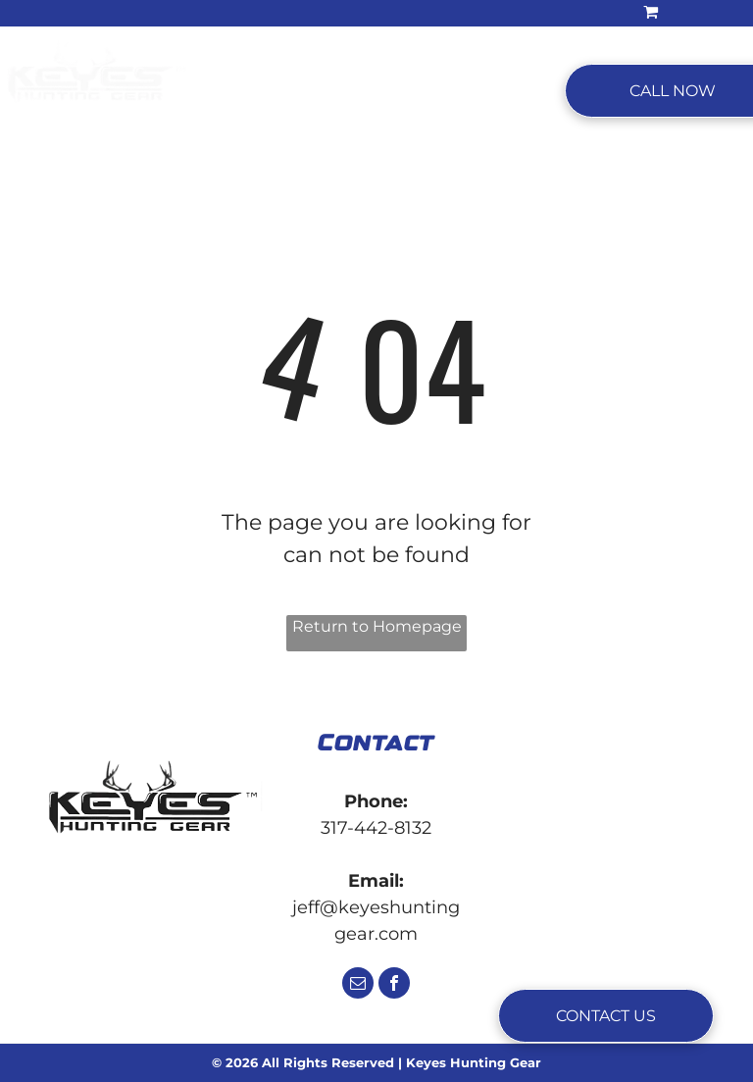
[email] (358, 985)
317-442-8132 (376, 828)
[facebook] (394, 985)
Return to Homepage (377, 626)
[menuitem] (251, 91)
